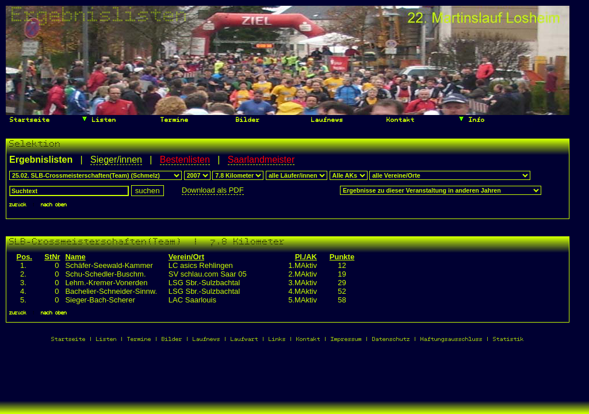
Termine (172, 120)
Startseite (28, 120)
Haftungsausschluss (451, 339)
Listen (98, 119)
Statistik (508, 339)
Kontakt (399, 120)
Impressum (346, 339)
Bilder (246, 120)
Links (277, 339)
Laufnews (325, 120)
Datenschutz (391, 339)
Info (471, 119)
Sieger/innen (116, 159)
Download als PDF (213, 190)
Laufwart (244, 339)
